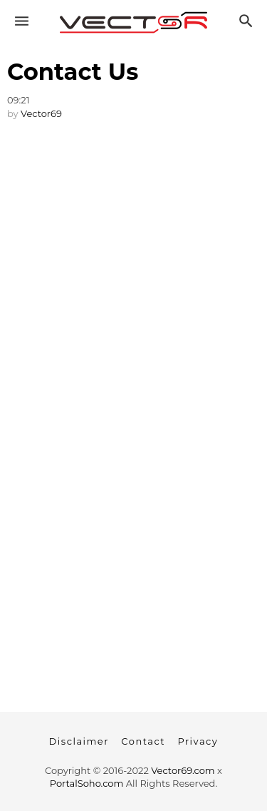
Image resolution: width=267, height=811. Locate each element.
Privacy (197, 741)
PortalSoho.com (87, 783)
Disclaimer (79, 741)
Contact (143, 741)
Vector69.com (182, 770)
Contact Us (72, 72)
